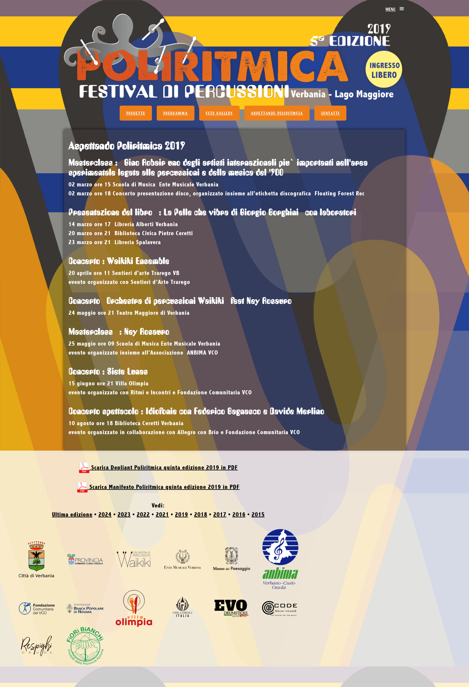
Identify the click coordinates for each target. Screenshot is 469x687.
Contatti (330, 113)
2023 (124, 514)
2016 (239, 514)
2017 (219, 514)
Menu (395, 9)
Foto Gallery (219, 113)
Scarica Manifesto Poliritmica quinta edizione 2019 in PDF (158, 487)
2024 (105, 514)
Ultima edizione (72, 514)
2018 (200, 514)
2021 (162, 514)
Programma (175, 113)
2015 (258, 514)
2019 (181, 514)
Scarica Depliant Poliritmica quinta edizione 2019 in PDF (158, 467)
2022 (143, 514)
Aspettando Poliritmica (277, 113)
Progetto (135, 113)
